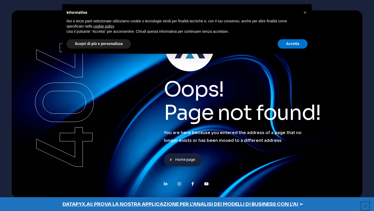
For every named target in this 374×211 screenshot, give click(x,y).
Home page (185, 159)
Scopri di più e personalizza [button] (99, 44)
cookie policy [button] (104, 26)
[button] (305, 12)
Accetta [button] (292, 44)
